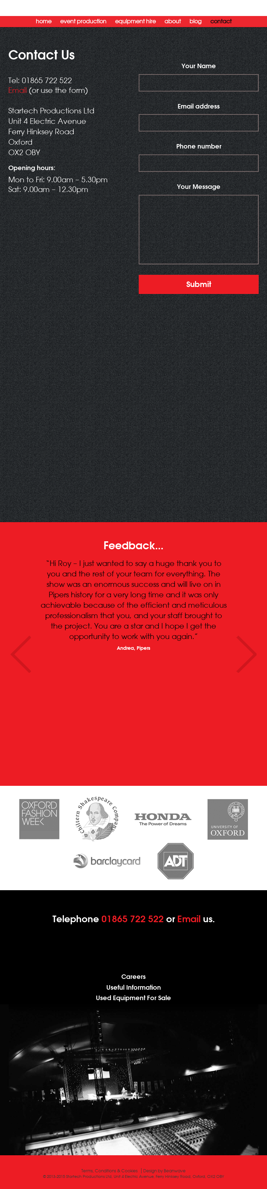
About (172, 21)
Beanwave (175, 1170)
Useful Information (133, 987)
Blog (195, 21)
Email (17, 90)
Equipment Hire (135, 21)
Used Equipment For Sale (133, 998)
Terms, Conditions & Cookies (109, 1170)
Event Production (83, 21)
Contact (221, 21)
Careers (133, 977)
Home (43, 21)
